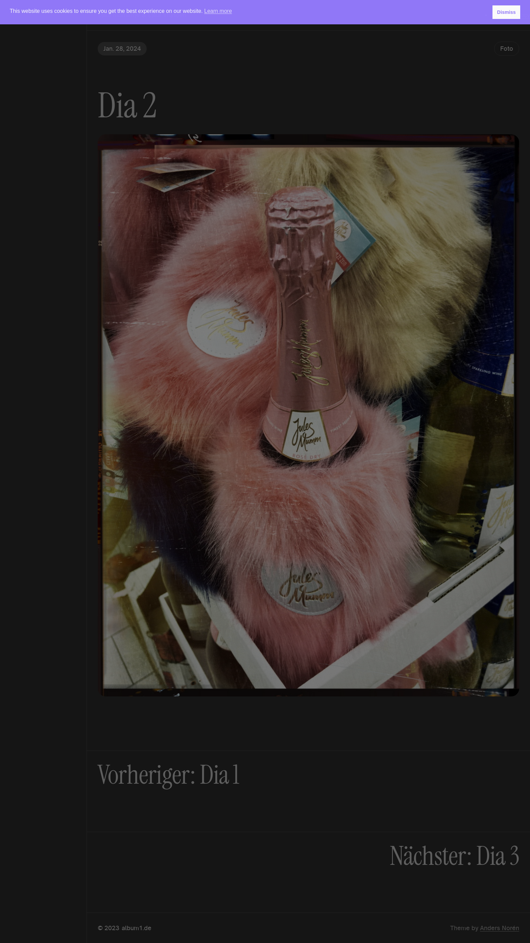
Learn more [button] (218, 11)
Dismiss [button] (506, 12)
